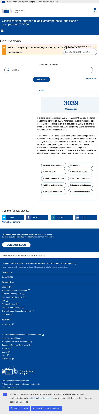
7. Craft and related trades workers (81, 185)
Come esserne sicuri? (48, 2)
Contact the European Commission (15, 381)
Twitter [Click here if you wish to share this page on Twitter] (11, 217)
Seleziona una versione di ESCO (78, 46)
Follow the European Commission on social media (21, 384)
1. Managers (74, 165)
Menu (2, 30)
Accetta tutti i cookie (19, 408)
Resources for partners (10, 388)
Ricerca (41, 79)
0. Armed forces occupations (54, 165)
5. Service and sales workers (81, 178)
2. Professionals (49, 172)
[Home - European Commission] (14, 10)
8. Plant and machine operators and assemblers (54, 192)
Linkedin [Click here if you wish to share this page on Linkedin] (61, 217)
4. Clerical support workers (53, 178)
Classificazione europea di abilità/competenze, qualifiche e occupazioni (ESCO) (39, 263)
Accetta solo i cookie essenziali (46, 408)
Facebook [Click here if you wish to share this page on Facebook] (37, 217)
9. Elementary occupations (80, 192)
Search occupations (48, 64)
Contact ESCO (7, 277)
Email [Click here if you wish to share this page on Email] (84, 217)
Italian (95, 10)
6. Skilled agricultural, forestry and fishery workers (54, 185)
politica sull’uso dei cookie (40, 398)
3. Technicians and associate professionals (81, 172)
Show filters (91, 79)
